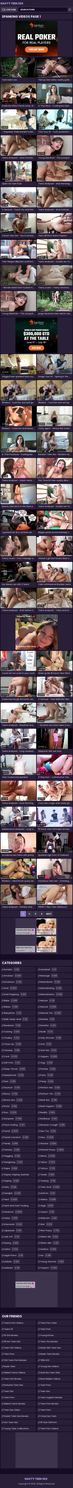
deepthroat (14, 1075)
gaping (11, 1181)
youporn (48, 1268)
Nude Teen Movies (49, 1353)
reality (47, 1112)
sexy (47, 1137)
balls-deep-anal (16, 1019)
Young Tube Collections (16, 1428)
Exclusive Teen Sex (13, 1384)
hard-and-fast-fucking (16, 1206)
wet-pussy (50, 1230)
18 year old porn (48, 1422)
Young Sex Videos (49, 1366)
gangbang (13, 1162)
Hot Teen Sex (11, 1422)
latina (11, 1249)
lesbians (12, 1268)
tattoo (47, 1168)
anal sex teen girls (50, 1372)
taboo (47, 1162)
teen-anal (50, 1187)
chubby (12, 1038)
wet (46, 1224)
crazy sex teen (48, 1416)
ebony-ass (13, 1100)
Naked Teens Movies (14, 1403)
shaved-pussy (52, 1150)
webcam (48, 1218)
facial (11, 1131)
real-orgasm (51, 1106)
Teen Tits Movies (49, 1341)
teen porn (45, 1409)
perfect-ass (50, 1087)
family (11, 1143)
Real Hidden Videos (50, 1378)
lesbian (12, 1261)
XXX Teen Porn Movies (15, 1360)
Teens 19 (8, 1329)
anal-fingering (15, 994)
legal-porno (13, 1255)
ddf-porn (12, 1063)
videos (48, 1199)
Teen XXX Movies (12, 1378)
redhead (49, 1119)
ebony (11, 1094)
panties (48, 1069)
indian (11, 1218)
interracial (13, 1224)
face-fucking (14, 1125)
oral (46, 1044)
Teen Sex (8, 1391)
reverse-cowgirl (52, 1125)
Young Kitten (47, 1335)
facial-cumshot (16, 1137)
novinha (48, 1025)
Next (49, 913)
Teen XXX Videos (12, 1347)
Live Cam (11, 9)
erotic (10, 1106)
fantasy (12, 1150)
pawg (47, 1081)
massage (49, 976)
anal (10, 988)
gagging (12, 1156)
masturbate (50, 982)
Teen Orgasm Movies (51, 1397)
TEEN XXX (44, 1360)
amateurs (13, 982)
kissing (11, 1243)
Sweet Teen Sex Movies (16, 1416)
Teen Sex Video (12, 1409)
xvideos (48, 1249)
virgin (47, 1206)
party (46, 1075)
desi (10, 1081)
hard (11, 1199)
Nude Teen (9, 1366)
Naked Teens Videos (14, 1372)
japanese (13, 1230)
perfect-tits (50, 1094)
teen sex (45, 1391)
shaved (48, 1143)
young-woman (52, 1261)
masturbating (51, 988)
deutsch (12, 1087)
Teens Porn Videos (13, 1322)
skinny (47, 1156)
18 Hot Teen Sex (12, 1341)
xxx (46, 1255)
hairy (10, 1187)
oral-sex (48, 1050)
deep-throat (15, 1069)
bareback (12, 1025)
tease (47, 1174)
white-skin (49, 1243)
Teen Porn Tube (48, 1322)
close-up (13, 1044)
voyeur (47, 1212)
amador (12, 969)
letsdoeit (48, 969)
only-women (51, 1038)
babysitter (13, 1013)
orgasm (49, 1056)
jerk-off (12, 1237)
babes (11, 1007)
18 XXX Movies (11, 1335)
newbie (47, 1019)
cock (11, 1056)
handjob (12, 1193)
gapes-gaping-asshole (16, 1175)
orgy (46, 1063)
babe (11, 1000)
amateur (13, 976)
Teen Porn (9, 1353)
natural (48, 1007)
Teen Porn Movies (49, 1403)
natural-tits (51, 1013)
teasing (48, 1181)
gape (11, 1168)
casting (12, 1032)
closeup (12, 1050)
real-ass (48, 1100)
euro (10, 1112)
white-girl (49, 1237)
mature (47, 1000)
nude (46, 1032)
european (13, 1119)
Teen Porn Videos (49, 1428)
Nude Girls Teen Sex (50, 1347)
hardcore (13, 1212)
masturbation (51, 994)
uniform (48, 1193)
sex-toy (48, 1131)
